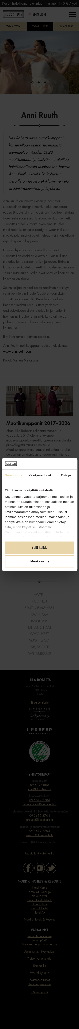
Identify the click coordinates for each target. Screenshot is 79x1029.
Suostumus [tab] (13, 475)
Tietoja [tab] (66, 475)
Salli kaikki (39, 547)
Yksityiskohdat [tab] (40, 475)
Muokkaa (39, 561)
